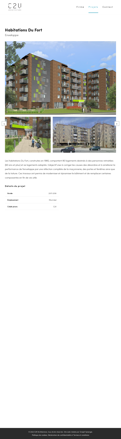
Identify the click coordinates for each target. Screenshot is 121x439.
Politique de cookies (39, 435)
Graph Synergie (86, 432)
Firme (80, 6)
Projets (93, 6)
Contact (107, 6)
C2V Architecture (40, 432)
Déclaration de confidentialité (59, 435)
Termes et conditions (81, 435)
